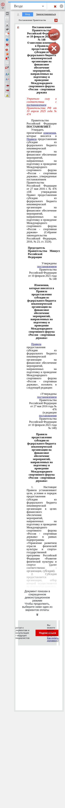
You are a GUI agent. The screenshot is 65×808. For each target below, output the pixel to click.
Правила (32, 139)
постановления (48, 415)
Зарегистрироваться (46, 14)
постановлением (36, 104)
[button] (3, 5)
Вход (27, 14)
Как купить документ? (53, 639)
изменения (50, 132)
